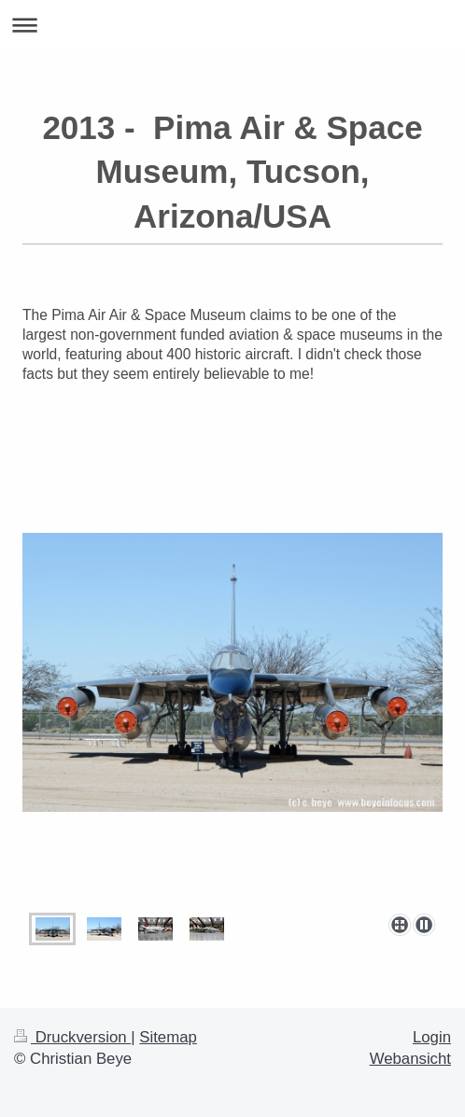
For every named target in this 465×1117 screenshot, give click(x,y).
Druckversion (72, 1037)
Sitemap (168, 1037)
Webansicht (410, 1059)
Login (432, 1037)
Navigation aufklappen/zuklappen (232, 25)
